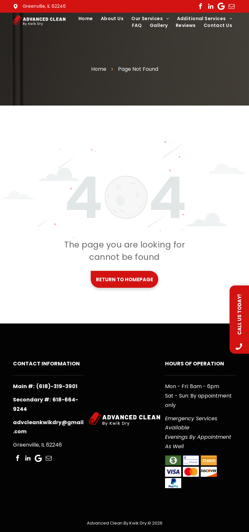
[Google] (221, 6)
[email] (231, 6)
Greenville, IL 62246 (44, 6)
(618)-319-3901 (56, 386)
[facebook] (200, 6)
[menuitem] (86, 18)
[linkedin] (210, 6)
